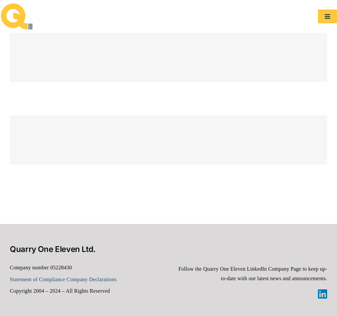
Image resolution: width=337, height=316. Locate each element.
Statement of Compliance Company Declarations (63, 279)
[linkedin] (322, 294)
